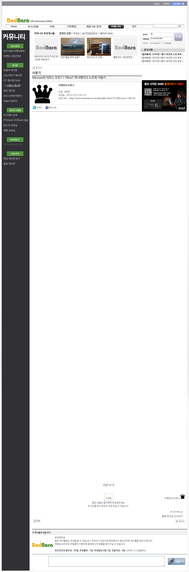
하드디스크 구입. (95, 57)
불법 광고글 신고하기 (172, 516)
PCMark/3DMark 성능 (15, 120)
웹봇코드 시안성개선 (122, 57)
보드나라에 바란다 (12, 95)
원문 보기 (108, 485)
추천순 (76, 33)
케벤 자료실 (9, 130)
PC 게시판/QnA (11, 80)
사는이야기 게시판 (12, 75)
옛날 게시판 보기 (11, 158)
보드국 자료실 (10, 125)
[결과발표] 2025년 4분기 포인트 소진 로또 (162, 58)
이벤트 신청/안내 (12, 56)
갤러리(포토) (106, 33)
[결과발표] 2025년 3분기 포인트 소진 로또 (162, 61)
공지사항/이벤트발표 (14, 51)
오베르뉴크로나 (174, 498)
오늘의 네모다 (10, 101)
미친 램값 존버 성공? (70, 57)
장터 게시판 (9, 90)
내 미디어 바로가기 (12, 144)
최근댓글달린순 (90, 33)
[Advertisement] (114, 15)
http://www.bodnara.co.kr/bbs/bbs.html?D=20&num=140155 (102, 98)
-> (12, 85)
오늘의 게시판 (10, 70)
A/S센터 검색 (10, 115)
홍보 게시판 (9, 163)
